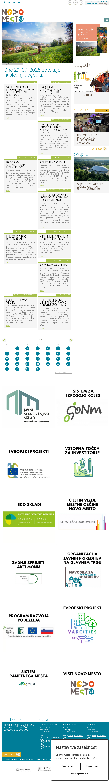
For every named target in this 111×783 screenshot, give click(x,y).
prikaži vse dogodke (63, 372)
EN (81, 2)
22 (17, 364)
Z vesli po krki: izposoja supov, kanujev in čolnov (53, 127)
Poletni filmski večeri (17, 301)
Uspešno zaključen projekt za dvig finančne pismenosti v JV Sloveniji (90, 139)
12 (58, 353)
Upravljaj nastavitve (79, 774)
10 (38, 353)
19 (58, 359)
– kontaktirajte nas (97, 3)
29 (17, 369)
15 (17, 359)
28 (7, 369)
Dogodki (7, 64)
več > (8, 118)
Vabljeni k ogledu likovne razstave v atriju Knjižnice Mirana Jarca (20, 91)
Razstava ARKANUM (53, 265)
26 (58, 364)
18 (48, 359)
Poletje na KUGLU (52, 162)
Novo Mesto (18, 15)
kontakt (75, 2)
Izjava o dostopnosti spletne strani (19, 759)
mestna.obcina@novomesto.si (49, 737)
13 (68, 353)
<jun (4, 340)
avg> (71, 340)
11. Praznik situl (86, 95)
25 (48, 364)
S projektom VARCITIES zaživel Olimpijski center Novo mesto (90, 187)
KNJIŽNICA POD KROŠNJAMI (16, 238)
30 (27, 369)
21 (7, 364)
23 (27, 364)
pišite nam (12, 754)
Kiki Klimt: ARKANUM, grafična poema (54, 238)
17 (38, 359)
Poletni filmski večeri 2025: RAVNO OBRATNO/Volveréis (53, 302)
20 (68, 359)
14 (7, 359)
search (70, 2)
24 (38, 364)
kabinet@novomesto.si (75, 736)
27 (68, 364)
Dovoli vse (67, 766)
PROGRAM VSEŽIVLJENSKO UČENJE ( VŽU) (50, 90)
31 (38, 369)
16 (27, 359)
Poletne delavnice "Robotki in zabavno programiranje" (54, 197)
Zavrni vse (92, 766)
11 (48, 353)
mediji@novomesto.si (99, 736)
